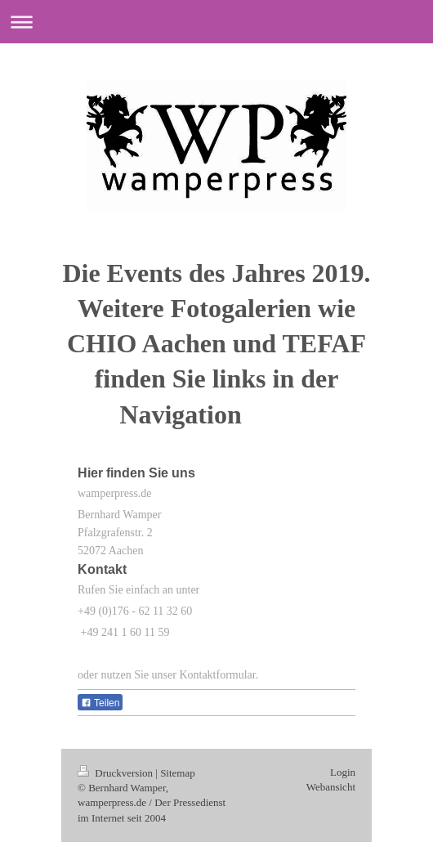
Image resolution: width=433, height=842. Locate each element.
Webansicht (330, 787)
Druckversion (116, 773)
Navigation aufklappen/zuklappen (216, 21)
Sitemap (177, 773)
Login (342, 772)
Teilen (100, 703)
